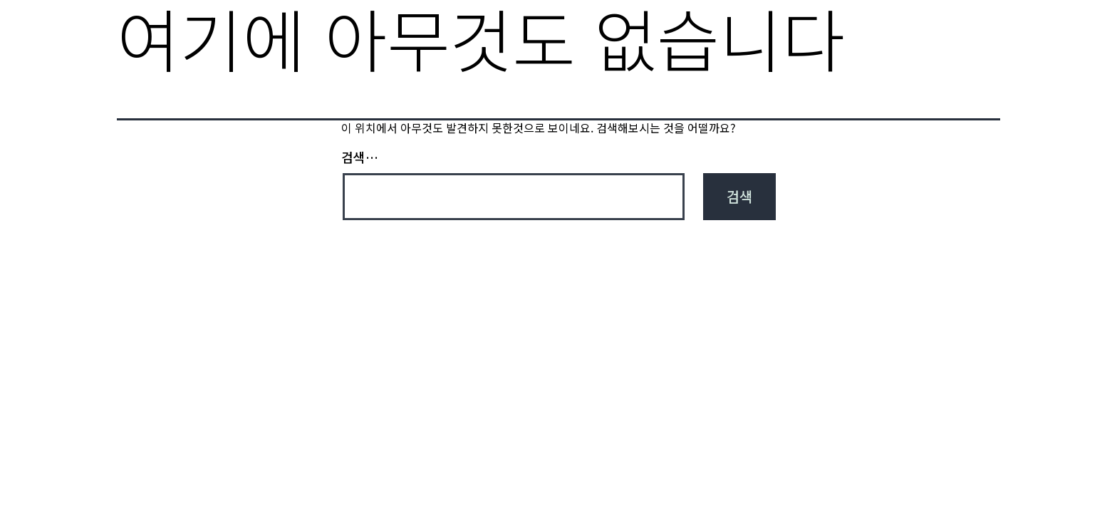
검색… (359, 157)
